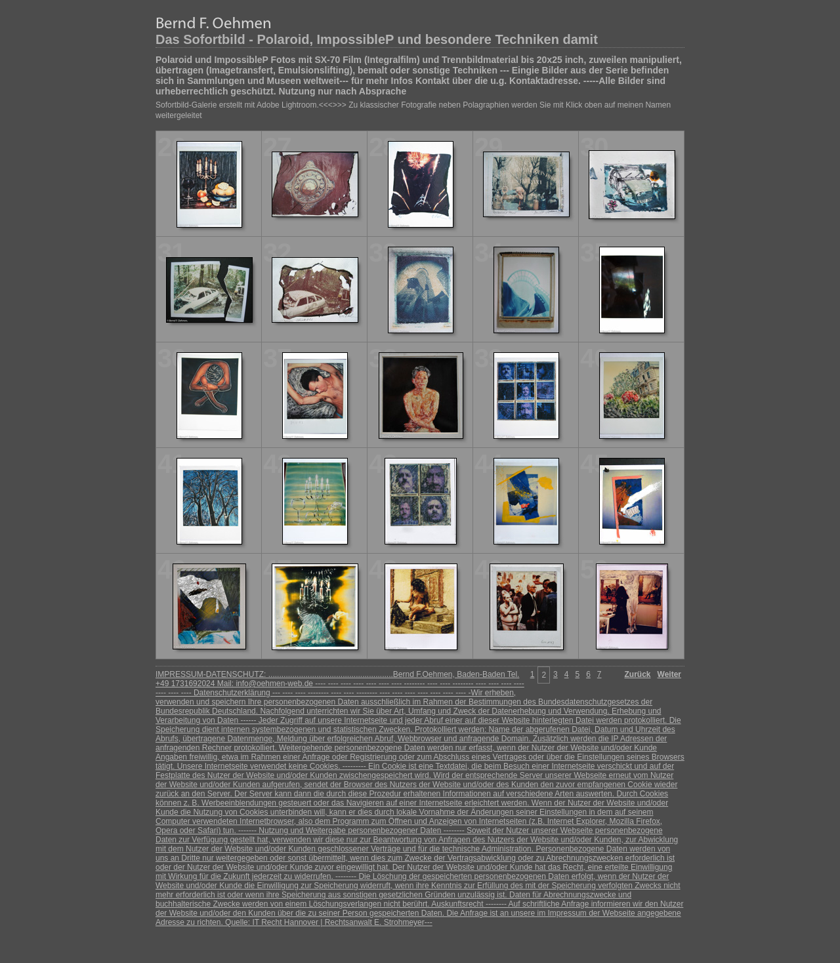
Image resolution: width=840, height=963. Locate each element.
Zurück (638, 674)
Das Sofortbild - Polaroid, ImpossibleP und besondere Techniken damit (377, 39)
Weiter (669, 674)
